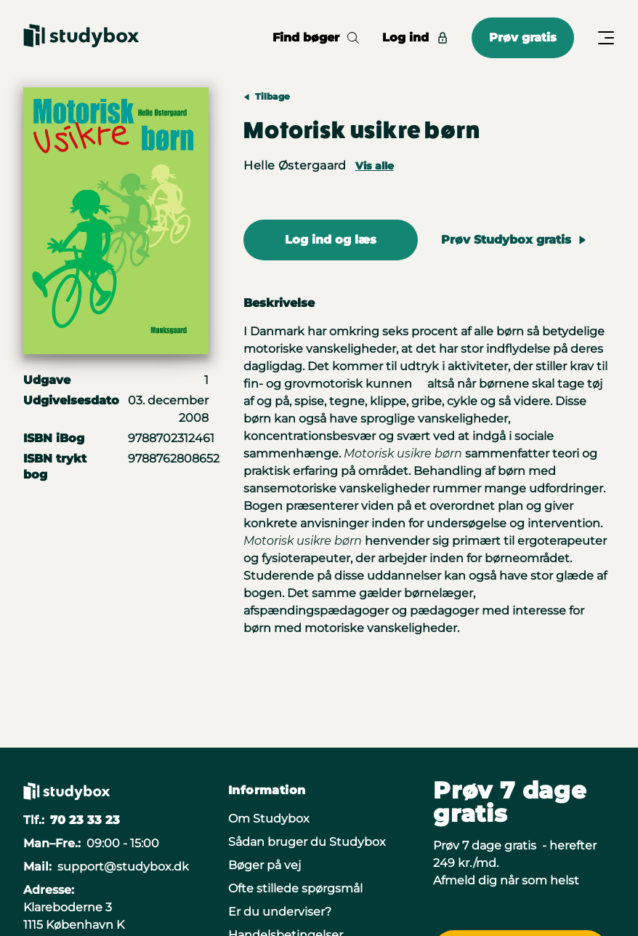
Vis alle (374, 165)
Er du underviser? (279, 912)
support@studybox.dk (123, 866)
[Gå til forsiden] (81, 38)
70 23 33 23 (85, 820)
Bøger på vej (264, 865)
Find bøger (315, 37)
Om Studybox (269, 818)
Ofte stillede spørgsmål (295, 888)
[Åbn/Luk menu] (606, 38)
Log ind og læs (330, 240)
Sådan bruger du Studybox (307, 842)
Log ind (415, 37)
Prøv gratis (523, 37)
